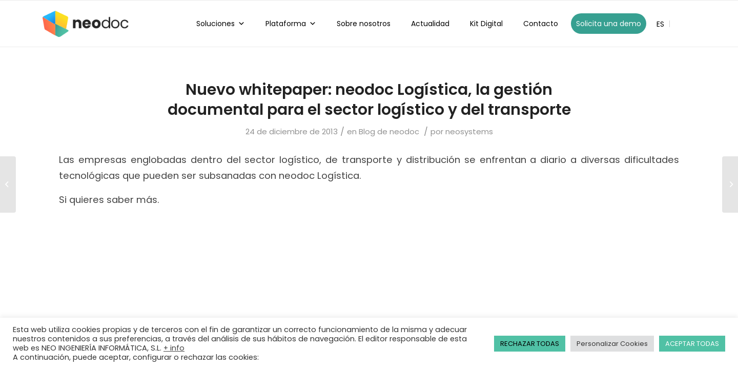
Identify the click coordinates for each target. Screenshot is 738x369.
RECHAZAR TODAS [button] (529, 343)
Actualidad (430, 23)
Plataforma (290, 24)
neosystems (469, 131)
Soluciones (220, 24)
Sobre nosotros (364, 23)
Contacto (540, 23)
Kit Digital (486, 23)
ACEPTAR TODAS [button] (692, 343)
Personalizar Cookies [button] (612, 343)
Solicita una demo (608, 23)
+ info (173, 348)
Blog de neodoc (389, 131)
